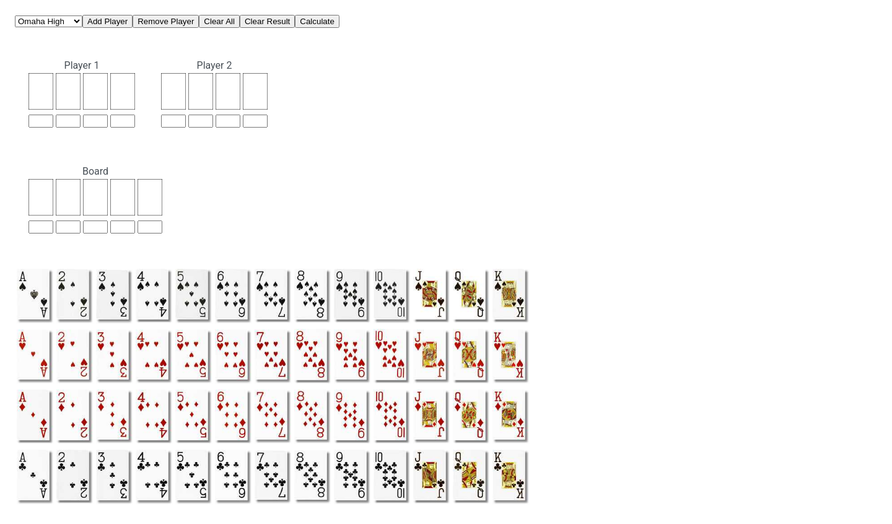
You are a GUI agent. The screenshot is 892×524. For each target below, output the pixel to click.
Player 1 (82, 65)
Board (95, 171)
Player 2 (214, 65)
